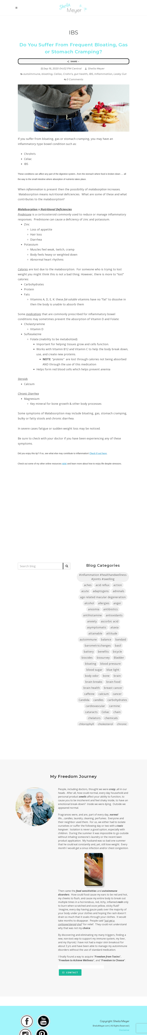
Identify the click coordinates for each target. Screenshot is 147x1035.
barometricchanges (98, 645)
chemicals (111, 718)
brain (117, 676)
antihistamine (92, 615)
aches (88, 585)
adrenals (118, 591)
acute (85, 591)
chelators (94, 718)
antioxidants (114, 615)
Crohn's (68, 74)
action (117, 585)
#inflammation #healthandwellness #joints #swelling (103, 577)
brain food (113, 682)
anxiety (92, 621)
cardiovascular (95, 706)
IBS (91, 74)
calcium (104, 694)
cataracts (91, 712)
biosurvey (103, 657)
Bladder (119, 657)
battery (89, 651)
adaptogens (101, 591)
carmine (114, 706)
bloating (47, 74)
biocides (87, 657)
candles (98, 700)
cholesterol (105, 724)
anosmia (93, 609)
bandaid (120, 639)
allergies (103, 603)
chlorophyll (86, 724)
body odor (92, 676)
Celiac (58, 74)
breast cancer (113, 688)
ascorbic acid (109, 621)
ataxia (114, 627)
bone (106, 676)
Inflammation (103, 74)
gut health (81, 74)
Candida (84, 700)
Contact (70, 972)
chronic (122, 724)
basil (118, 645)
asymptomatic (96, 627)
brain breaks (93, 682)
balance (106, 639)
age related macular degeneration (103, 597)
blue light (112, 670)
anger (117, 603)
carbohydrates (117, 700)
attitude (111, 633)
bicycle (117, 651)
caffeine (89, 694)
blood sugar (94, 670)
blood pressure (110, 663)
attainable (95, 633)
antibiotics (110, 609)
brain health (91, 688)
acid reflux (102, 585)
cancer (117, 694)
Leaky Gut (120, 74)
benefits (103, 651)
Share (73, 61)
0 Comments (73, 79)
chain (117, 712)
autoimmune (31, 74)
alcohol (89, 603)
